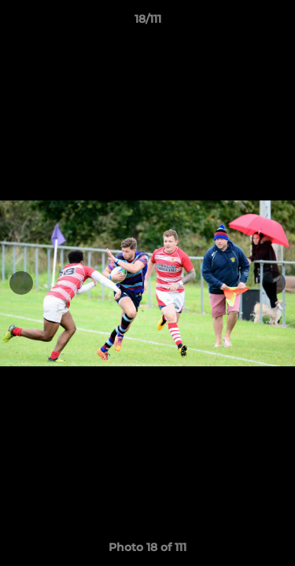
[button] (276, 23)
